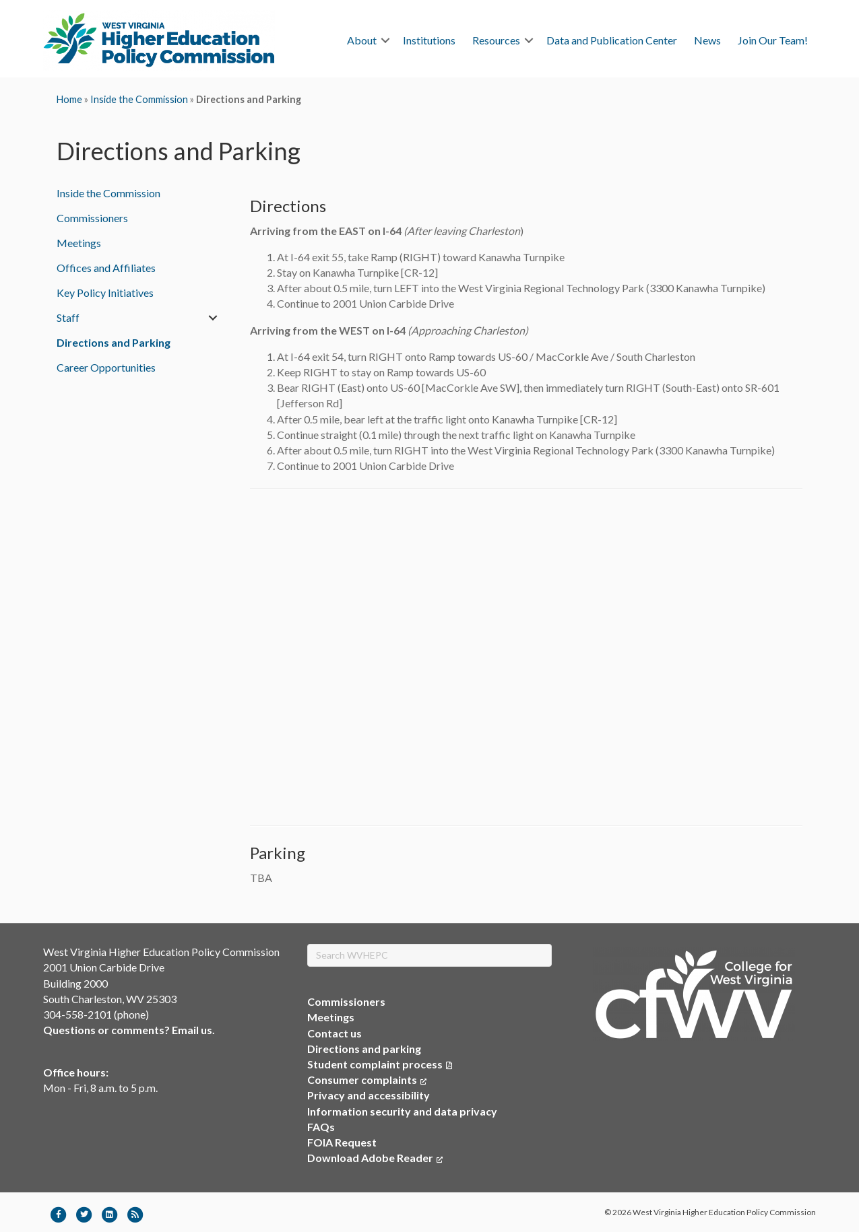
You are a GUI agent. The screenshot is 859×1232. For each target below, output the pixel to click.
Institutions (429, 40)
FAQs (321, 1126)
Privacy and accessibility (368, 1095)
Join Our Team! (773, 40)
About (362, 40)
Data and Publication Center (611, 40)
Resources (496, 40)
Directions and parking (364, 1048)
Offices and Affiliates (106, 267)
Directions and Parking (113, 342)
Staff (68, 317)
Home (69, 99)
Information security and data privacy (402, 1111)
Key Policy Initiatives (105, 292)
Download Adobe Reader (375, 1157)
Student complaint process (375, 1064)
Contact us (334, 1033)
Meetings (79, 242)
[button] (385, 40)
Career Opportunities (106, 367)
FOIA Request (342, 1142)
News (707, 40)
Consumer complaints (366, 1079)
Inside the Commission (139, 99)
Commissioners (92, 217)
